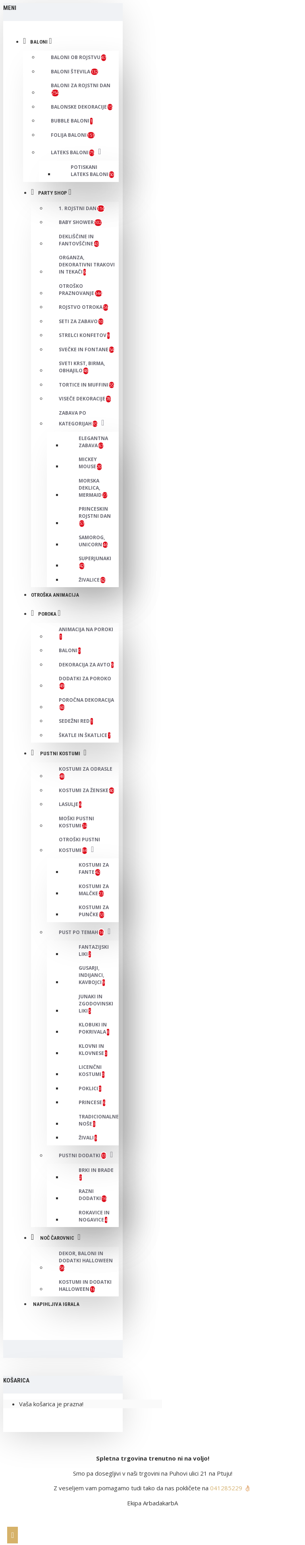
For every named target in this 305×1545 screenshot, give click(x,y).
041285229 (226, 1488)
